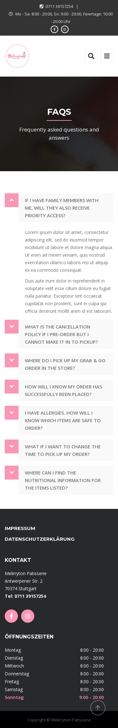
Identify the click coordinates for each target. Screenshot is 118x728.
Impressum (20, 528)
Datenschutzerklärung (40, 539)
